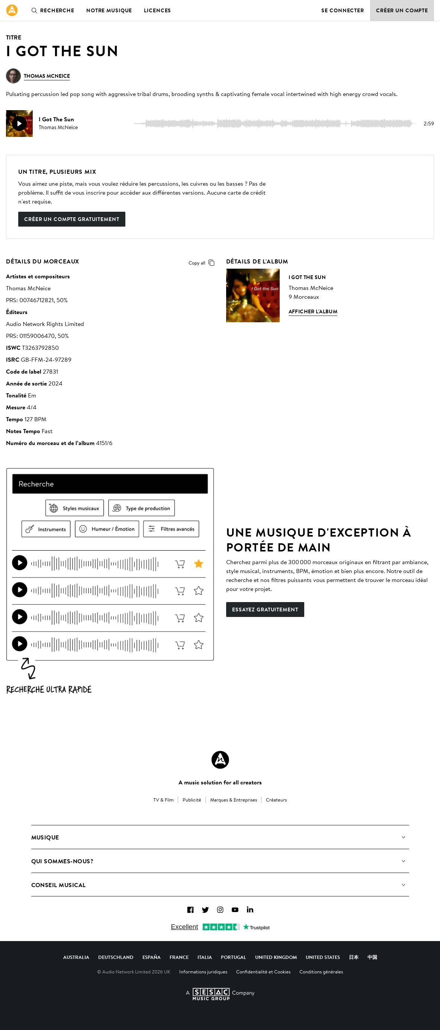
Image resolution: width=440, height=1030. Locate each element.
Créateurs (276, 799)
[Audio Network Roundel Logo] (220, 760)
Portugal (233, 957)
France (179, 957)
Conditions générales (321, 971)
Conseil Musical (58, 885)
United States (323, 957)
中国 (372, 957)
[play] (19, 123)
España (151, 957)
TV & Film (163, 799)
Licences (157, 10)
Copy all (203, 263)
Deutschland (116, 957)
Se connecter (342, 10)
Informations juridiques (203, 971)
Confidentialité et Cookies (263, 971)
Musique (45, 837)
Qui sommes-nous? (62, 861)
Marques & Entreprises (233, 799)
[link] (12, 10)
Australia (76, 957)
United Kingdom (276, 957)
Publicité (192, 799)
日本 (354, 957)
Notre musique (109, 10)
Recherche (51, 10)
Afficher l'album (313, 311)
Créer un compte (402, 10)
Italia (204, 957)
